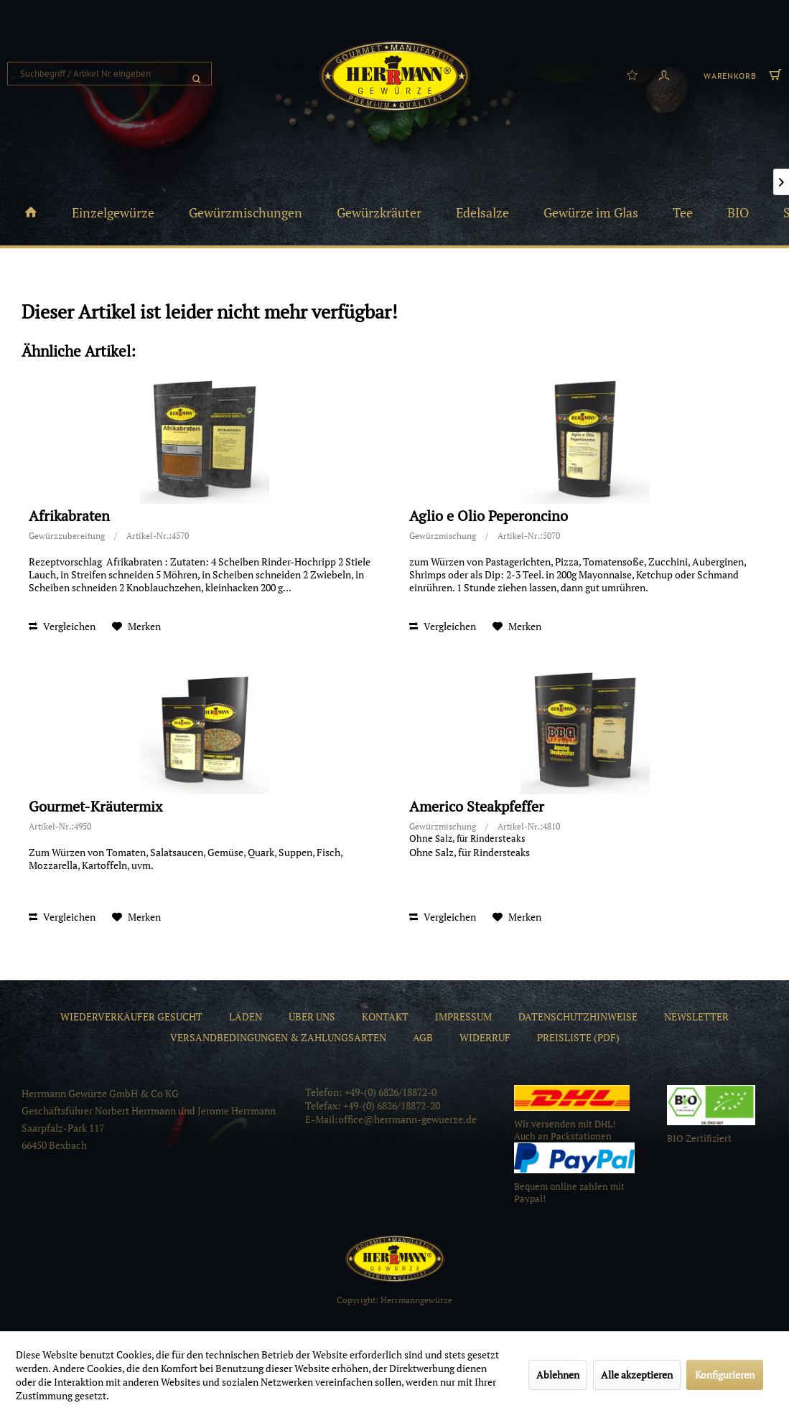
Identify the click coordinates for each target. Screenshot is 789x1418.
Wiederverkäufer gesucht (131, 1016)
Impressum (463, 1016)
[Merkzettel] (632, 74)
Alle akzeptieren (637, 1374)
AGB (423, 1037)
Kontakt (385, 1016)
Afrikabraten (69, 516)
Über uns (312, 1016)
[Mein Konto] (664, 74)
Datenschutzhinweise (578, 1016)
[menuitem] (109, 73)
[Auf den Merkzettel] (136, 626)
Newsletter (696, 1016)
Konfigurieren (725, 1374)
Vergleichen (62, 626)
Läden (245, 1016)
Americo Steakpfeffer (476, 807)
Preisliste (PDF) (578, 1037)
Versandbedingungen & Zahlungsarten (278, 1037)
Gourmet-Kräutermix (95, 807)
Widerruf (484, 1037)
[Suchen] (197, 73)
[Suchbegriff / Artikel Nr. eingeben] (109, 73)
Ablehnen (557, 1374)
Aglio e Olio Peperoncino (488, 516)
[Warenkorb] (741, 74)
